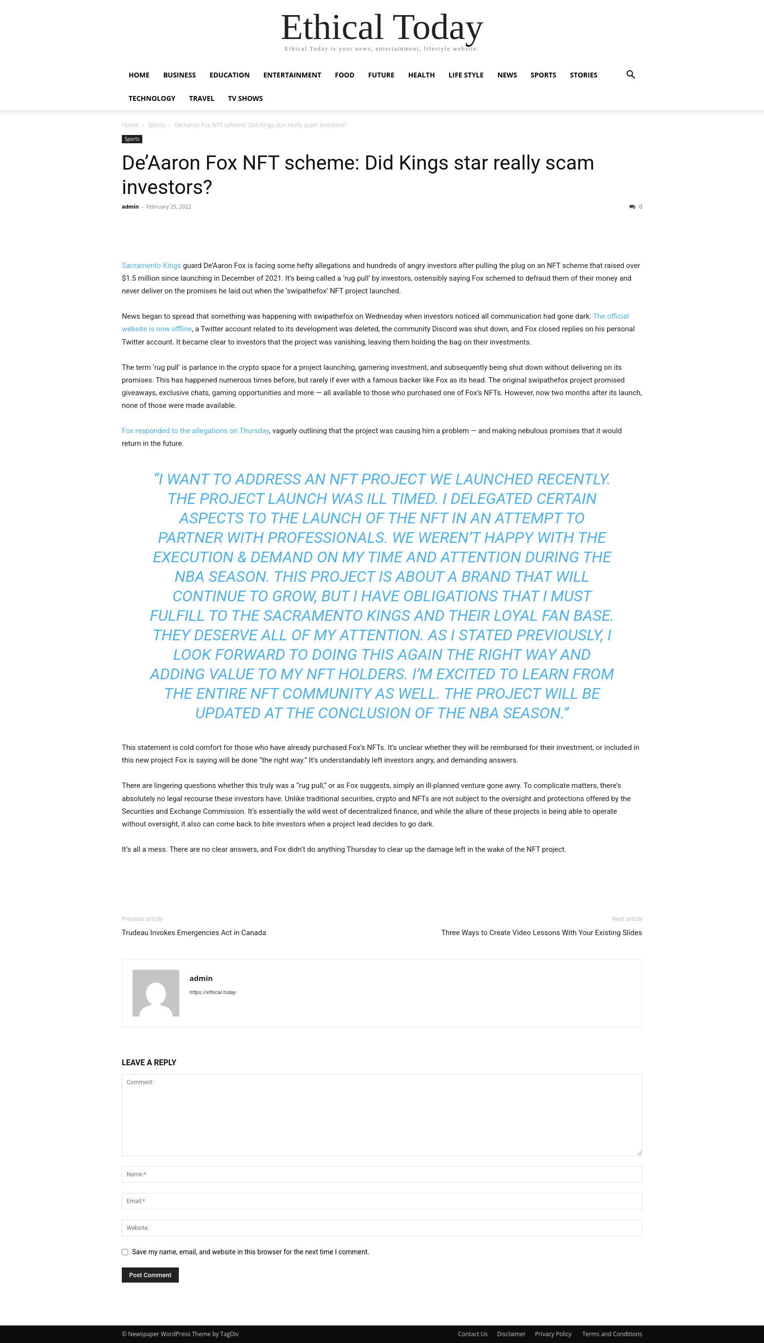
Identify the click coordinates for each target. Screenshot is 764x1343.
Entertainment (293, 74)
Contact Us (473, 1334)
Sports (543, 74)
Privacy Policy (554, 1334)
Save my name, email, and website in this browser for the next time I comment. (250, 1252)
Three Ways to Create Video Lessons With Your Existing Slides (541, 932)
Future (381, 74)
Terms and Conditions (612, 1334)
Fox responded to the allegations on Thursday (195, 430)
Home (139, 74)
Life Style (466, 74)
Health (421, 74)
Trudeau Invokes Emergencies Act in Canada (194, 932)
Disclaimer (511, 1334)
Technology (152, 98)
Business (179, 74)
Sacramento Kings (151, 265)
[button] (630, 75)
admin (130, 206)
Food (344, 74)
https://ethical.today (213, 992)
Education (230, 74)
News (507, 74)
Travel (201, 98)
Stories (583, 74)
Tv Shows (245, 98)
